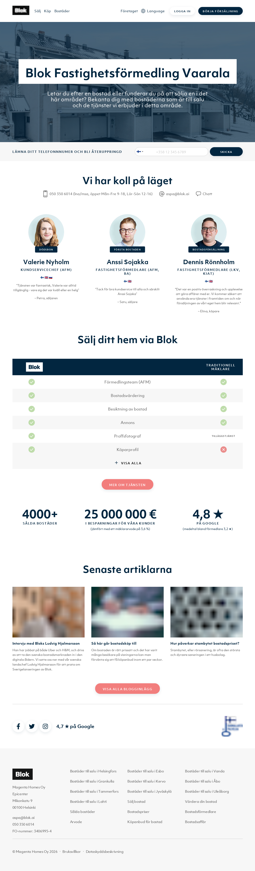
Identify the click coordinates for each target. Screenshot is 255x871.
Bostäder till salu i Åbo (202, 781)
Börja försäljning (220, 11)
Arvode (76, 821)
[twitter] (32, 726)
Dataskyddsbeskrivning (105, 851)
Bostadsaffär (195, 821)
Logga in (182, 11)
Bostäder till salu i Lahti (88, 801)
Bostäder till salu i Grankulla (92, 781)
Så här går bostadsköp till (113, 643)
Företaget (129, 11)
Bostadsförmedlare (200, 811)
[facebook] (18, 726)
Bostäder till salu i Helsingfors (93, 771)
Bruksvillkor (71, 851)
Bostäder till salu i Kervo (146, 781)
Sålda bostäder (82, 811)
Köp (47, 11)
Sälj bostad (136, 801)
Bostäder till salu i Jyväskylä (149, 791)
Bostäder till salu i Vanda (205, 771)
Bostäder (62, 11)
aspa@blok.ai (23, 817)
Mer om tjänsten (127, 485)
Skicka (226, 152)
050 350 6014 (23, 824)
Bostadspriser (138, 811)
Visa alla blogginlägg (127, 689)
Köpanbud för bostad (144, 821)
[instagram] (45, 726)
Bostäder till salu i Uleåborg (207, 791)
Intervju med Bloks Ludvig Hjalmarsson (46, 643)
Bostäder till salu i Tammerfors (94, 791)
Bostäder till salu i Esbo (145, 771)
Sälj (37, 11)
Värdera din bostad (201, 801)
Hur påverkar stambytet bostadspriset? (204, 643)
